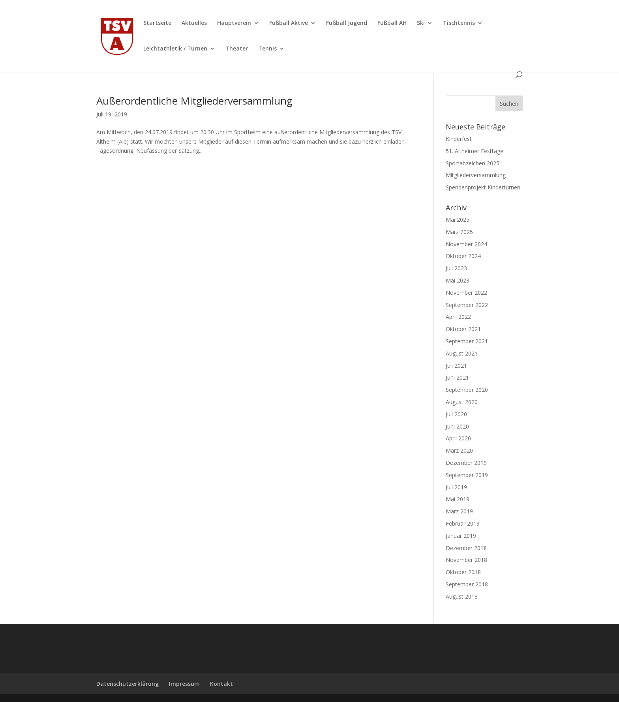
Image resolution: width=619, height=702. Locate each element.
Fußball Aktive (288, 23)
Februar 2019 (463, 523)
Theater (236, 49)
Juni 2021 (457, 377)
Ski (421, 23)
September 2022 (467, 305)
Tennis (267, 49)
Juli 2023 (456, 268)
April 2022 (458, 316)
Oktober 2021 (463, 329)
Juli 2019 (456, 487)
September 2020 (467, 389)
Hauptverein (234, 23)
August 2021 (462, 353)
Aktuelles (194, 23)
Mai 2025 (457, 219)
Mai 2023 (457, 280)
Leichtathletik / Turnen (175, 49)
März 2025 (459, 232)
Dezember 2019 (466, 462)
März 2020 (459, 450)
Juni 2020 (457, 426)
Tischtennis (459, 23)
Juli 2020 (456, 414)
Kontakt (221, 683)
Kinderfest (459, 138)
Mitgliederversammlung (476, 175)
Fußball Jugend (346, 23)
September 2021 (467, 341)
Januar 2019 (461, 535)
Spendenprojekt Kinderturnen (483, 187)
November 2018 (466, 559)
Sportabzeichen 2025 (472, 163)
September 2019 (467, 475)
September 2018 (467, 584)
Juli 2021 (456, 365)
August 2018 (462, 596)
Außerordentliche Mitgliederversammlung (194, 101)
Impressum (184, 683)
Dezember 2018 (466, 548)
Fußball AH (392, 23)
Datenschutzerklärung (127, 683)
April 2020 (458, 438)
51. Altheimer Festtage (474, 151)
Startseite (157, 23)
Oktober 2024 (463, 256)
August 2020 (462, 402)
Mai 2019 (457, 499)
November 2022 (466, 292)
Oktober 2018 (463, 572)
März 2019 (459, 511)
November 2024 (466, 244)
